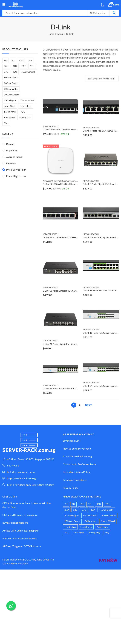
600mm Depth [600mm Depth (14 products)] (11, 77)
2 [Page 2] (79, 404)
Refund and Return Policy (76, 471)
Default (10, 143)
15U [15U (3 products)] (30, 60)
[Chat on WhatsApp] (11, 606)
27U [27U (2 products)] (23, 66)
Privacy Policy (70, 487)
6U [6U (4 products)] (5, 60)
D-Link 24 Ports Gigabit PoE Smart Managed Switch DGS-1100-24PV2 (77, 344)
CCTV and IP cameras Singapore (19, 514)
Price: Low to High (16, 169)
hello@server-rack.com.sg (21, 471)
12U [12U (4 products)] (21, 60)
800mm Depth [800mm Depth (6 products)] (11, 83)
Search (114, 13)
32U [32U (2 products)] (32, 66)
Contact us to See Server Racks (79, 464)
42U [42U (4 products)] (15, 71)
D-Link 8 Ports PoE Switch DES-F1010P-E (63, 237)
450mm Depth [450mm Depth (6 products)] (28, 71)
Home (50, 33)
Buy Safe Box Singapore (15, 522)
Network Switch (50, 126)
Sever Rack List (71, 440)
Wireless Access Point (53, 181)
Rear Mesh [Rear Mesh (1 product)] (9, 117)
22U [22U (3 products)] (15, 66)
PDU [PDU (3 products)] (22, 111)
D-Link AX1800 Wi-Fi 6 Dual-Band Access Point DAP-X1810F (72, 184)
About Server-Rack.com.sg (77, 456)
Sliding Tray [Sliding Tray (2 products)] (25, 117)
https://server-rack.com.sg (21, 478)
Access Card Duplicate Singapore (20, 530)
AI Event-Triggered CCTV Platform (21, 546)
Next (88, 404)
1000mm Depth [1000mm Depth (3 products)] (11, 94)
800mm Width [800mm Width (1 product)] (11, 89)
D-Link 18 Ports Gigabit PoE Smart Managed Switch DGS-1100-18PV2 (77, 290)
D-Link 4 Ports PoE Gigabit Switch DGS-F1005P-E (67, 129)
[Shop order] (102, 78)
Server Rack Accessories (75, 181)
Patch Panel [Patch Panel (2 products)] (10, 111)
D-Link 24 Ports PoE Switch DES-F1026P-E (64, 388)
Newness (11, 163)
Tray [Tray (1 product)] (6, 123)
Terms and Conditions (74, 479)
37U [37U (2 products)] (6, 71)
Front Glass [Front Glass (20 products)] (9, 106)
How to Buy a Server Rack (77, 448)
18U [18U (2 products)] (6, 66)
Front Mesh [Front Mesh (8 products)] (25, 106)
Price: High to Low (16, 176)
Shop (60, 33)
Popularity (11, 150)
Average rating (14, 156)
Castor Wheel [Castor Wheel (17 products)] (27, 100)
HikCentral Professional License (19, 538)
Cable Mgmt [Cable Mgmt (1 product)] (10, 100)
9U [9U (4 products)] (13, 60)
